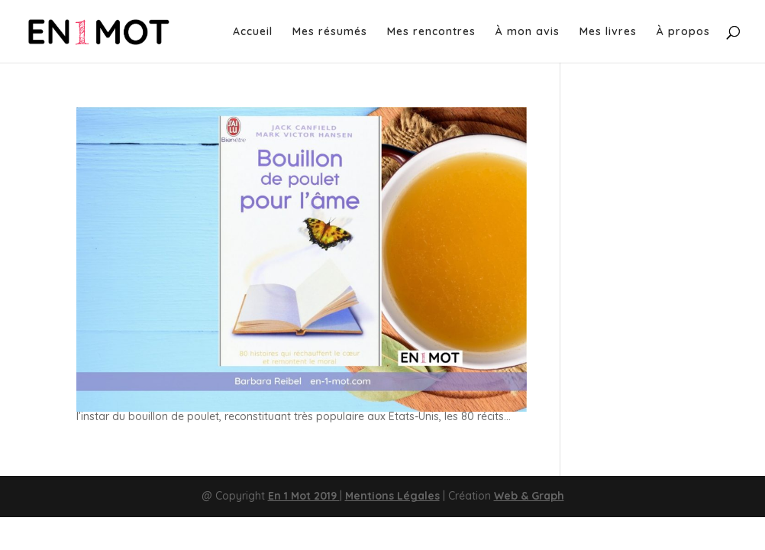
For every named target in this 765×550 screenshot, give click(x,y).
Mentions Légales (392, 496)
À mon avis (527, 32)
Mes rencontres (431, 32)
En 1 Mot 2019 (304, 496)
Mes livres (608, 32)
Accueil (253, 32)
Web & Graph (529, 496)
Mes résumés (329, 32)
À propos (683, 32)
